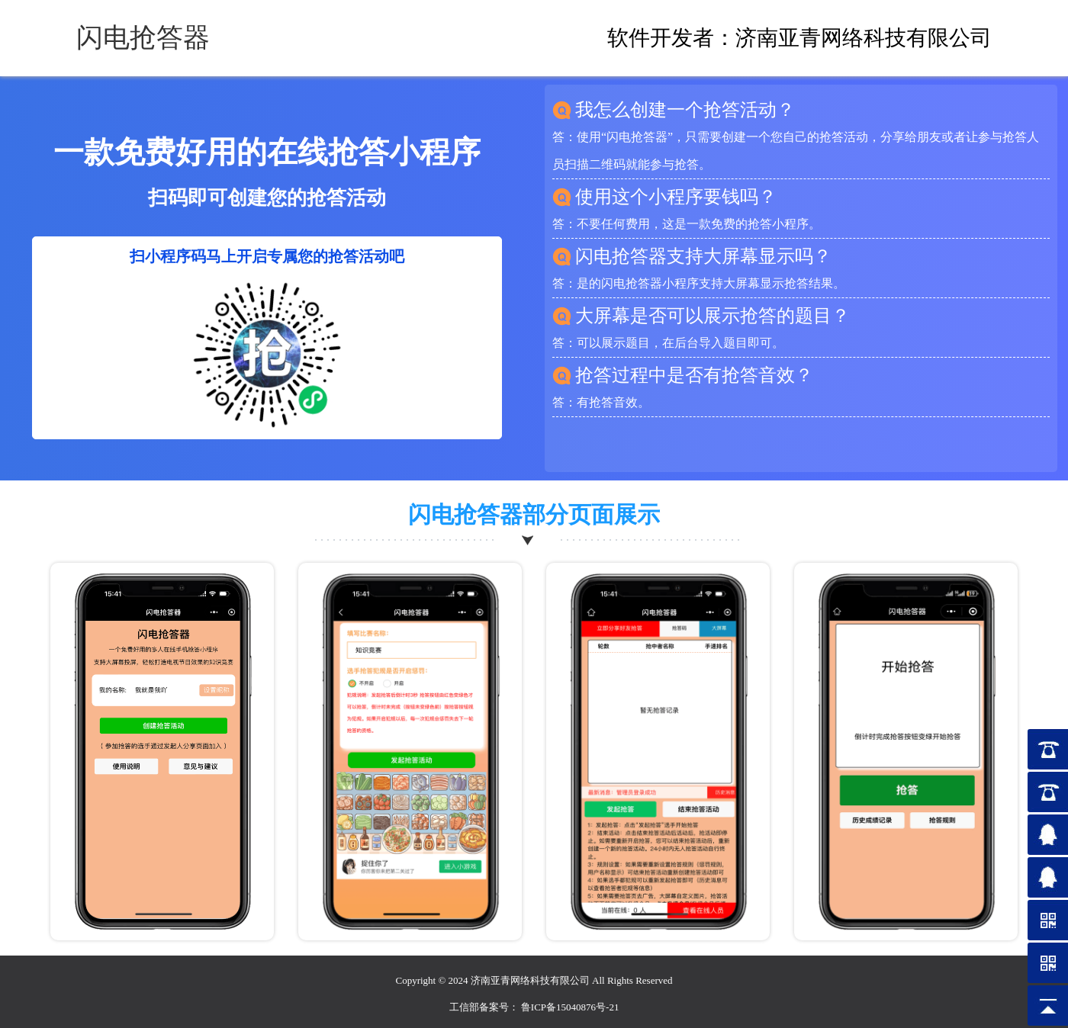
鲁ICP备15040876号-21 (570, 1007)
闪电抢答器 (143, 38)
